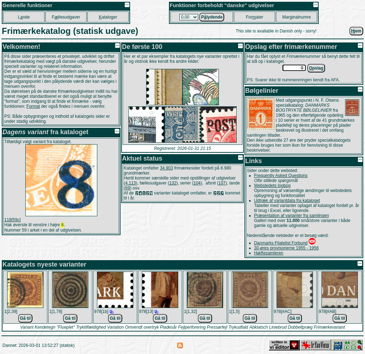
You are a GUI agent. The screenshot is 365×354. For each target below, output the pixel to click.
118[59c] (12, 219)
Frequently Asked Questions (281, 175)
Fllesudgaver (66, 17)
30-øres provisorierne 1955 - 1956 (286, 248)
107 (222, 183)
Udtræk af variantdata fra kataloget (287, 200)
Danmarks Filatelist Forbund (281, 243)
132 (172, 183)
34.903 (166, 168)
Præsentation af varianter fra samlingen (291, 215)
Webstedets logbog (272, 185)
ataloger (108, 17)
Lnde (24, 17)
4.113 (130, 183)
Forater (254, 17)
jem (356, 31)
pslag (316, 68)
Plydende (211, 17)
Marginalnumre (296, 17)
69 (127, 188)
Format (33, 106)
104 (197, 183)
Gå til (25, 318)
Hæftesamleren (268, 253)
